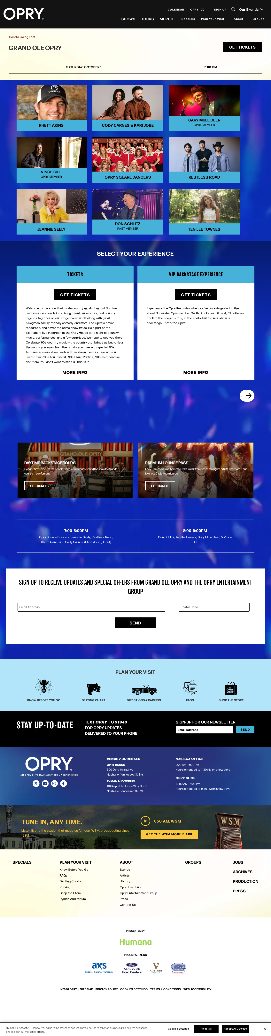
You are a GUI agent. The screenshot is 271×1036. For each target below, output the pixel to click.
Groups (258, 19)
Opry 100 (197, 10)
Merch (166, 19)
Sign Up (220, 10)
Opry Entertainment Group (138, 929)
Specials (188, 19)
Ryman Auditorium (73, 935)
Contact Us (128, 941)
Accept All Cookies (235, 1028)
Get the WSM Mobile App (169, 870)
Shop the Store (70, 929)
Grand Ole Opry (36, 49)
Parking (65, 923)
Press (124, 935)
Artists (125, 912)
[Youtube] (45, 820)
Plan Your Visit (212, 19)
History (125, 917)
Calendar (175, 10)
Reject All (206, 1028)
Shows (128, 19)
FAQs (64, 912)
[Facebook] (63, 820)
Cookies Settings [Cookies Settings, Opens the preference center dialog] (178, 1028)
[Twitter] (36, 820)
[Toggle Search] (233, 10)
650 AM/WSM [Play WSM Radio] (160, 857)
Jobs (238, 898)
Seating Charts (70, 917)
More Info (75, 408)
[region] (135, 1029)
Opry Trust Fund (131, 923)
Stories (125, 906)
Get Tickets (242, 49)
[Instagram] (54, 820)
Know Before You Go (74, 906)
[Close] (264, 1028)
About (238, 19)
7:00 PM (198, 69)
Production (245, 917)
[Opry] (24, 15)
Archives (243, 908)
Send (135, 659)
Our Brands (251, 10)
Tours (147, 19)
